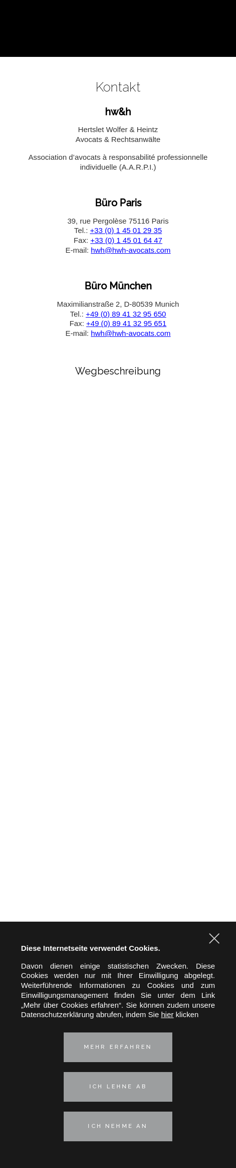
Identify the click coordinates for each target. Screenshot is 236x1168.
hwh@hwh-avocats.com (130, 250)
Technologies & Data (118, 809)
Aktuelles (118, 842)
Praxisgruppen (118, 730)
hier (167, 1014)
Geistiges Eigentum (118, 776)
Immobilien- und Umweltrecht (118, 798)
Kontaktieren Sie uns (215, 40)
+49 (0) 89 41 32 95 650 (126, 314)
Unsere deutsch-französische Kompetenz (118, 825)
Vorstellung (118, 713)
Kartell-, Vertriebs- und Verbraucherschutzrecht (118, 753)
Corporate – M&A (118, 742)
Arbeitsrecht (118, 787)
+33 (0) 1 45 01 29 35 (126, 230)
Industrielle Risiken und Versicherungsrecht (118, 764)
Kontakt (118, 859)
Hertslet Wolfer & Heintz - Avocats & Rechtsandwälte (118, 29)
